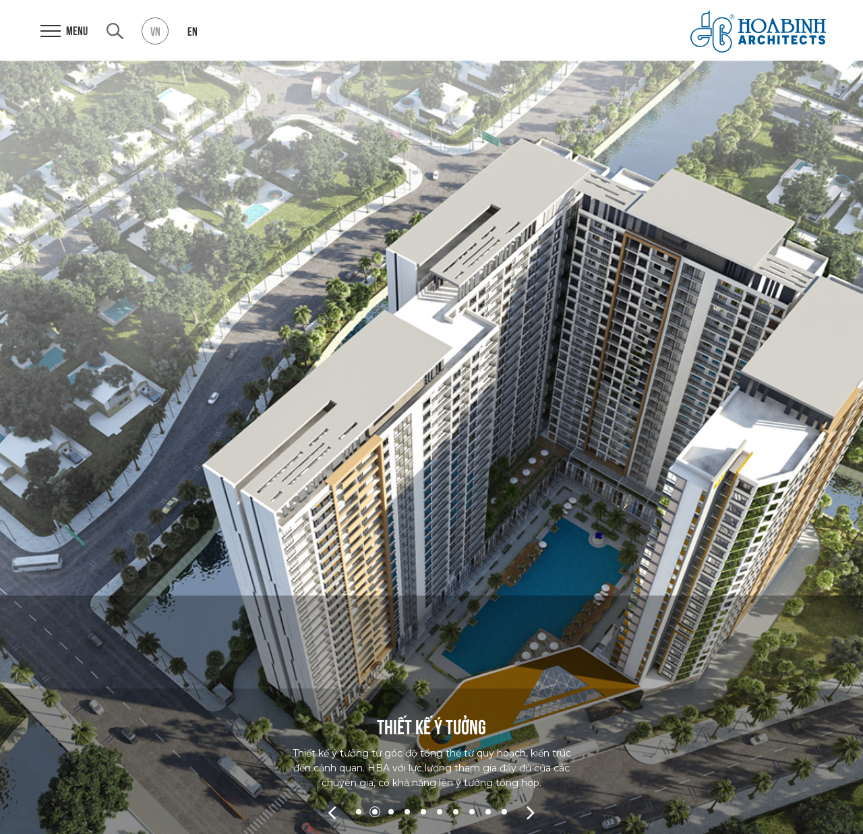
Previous (332, 812)
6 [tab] (439, 811)
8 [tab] (472, 811)
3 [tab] (391, 811)
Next (531, 812)
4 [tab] (407, 811)
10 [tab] (504, 811)
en (192, 31)
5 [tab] (423, 811)
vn (155, 31)
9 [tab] (488, 811)
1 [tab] (358, 811)
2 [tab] (375, 811)
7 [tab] (455, 811)
